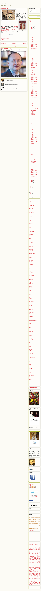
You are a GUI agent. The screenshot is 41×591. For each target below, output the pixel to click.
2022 (31, 20)
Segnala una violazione (33, 387)
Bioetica (38, 548)
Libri (29, 297)
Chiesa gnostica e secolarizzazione (33, 176)
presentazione (31, 345)
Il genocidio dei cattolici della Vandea (34, 74)
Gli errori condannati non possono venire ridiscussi (11, 87)
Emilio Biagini (31, 264)
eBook (30, 256)
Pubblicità (30, 577)
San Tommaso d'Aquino (32, 357)
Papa (37, 575)
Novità (30, 327)
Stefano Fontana (31, 371)
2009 (31, 197)
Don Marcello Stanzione (32, 253)
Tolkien (30, 376)
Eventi (30, 268)
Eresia (30, 265)
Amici (36, 545)
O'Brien (30, 328)
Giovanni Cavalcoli (31, 283)
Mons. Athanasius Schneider (33, 320)
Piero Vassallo (31, 339)
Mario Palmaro (31, 309)
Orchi (39, 574)
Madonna (30, 305)
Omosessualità (31, 331)
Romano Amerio (31, 353)
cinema (30, 238)
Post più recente (3, 43)
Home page (14, 43)
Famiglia (30, 271)
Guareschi (30, 286)
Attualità (30, 219)
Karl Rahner (30, 293)
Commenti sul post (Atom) (15, 46)
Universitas (30, 380)
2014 (31, 191)
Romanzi (30, 354)
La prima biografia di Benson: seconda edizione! (33, 68)
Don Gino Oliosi (31, 250)
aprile (31, 181)
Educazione (30, 558)
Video (30, 382)
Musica (30, 323)
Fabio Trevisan (31, 560)
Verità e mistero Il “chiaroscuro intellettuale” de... (33, 114)
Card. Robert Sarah (31, 230)
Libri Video (30, 298)
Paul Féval (30, 338)
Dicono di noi (31, 246)
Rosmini (30, 356)
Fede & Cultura (31, 272)
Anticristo (30, 213)
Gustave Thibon (31, 287)
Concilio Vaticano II (31, 239)
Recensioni (30, 349)
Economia (38, 556)
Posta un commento (4, 39)
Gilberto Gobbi (31, 279)
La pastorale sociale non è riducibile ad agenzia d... (34, 123)
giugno (32, 32)
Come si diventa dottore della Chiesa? (34, 81)
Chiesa (30, 551)
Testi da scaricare (31, 375)
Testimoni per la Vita (32, 484)
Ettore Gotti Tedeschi (32, 267)
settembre (32, 28)
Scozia (30, 364)
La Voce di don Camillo (10, 3)
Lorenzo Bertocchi (31, 301)
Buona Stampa (34, 549)
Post (31, 10)
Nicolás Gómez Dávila (35, 573)
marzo (32, 182)
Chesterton (30, 235)
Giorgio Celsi (31, 282)
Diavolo (30, 245)
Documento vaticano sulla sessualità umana (34, 110)
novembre (32, 26)
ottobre (32, 27)
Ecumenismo (31, 260)
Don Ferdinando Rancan (32, 249)
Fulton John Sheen (31, 276)
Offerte (30, 330)
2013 (31, 192)
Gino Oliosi (34, 562)
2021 (31, 21)
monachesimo (31, 316)
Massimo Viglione (31, 312)
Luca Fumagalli (34, 567)
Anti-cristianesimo (31, 212)
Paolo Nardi (30, 335)
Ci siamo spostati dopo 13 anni (6, 48)
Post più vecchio (24, 43)
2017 (31, 187)
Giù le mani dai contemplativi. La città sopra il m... (34, 169)
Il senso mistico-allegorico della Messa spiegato (34, 48)
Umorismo (30, 379)
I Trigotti (30, 485)
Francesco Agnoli (31, 275)
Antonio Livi (30, 215)
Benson (30, 224)
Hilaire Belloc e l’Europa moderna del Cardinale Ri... (34, 160)
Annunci (30, 209)
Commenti (31, 11)
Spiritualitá (30, 368)
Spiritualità (38, 580)
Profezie (30, 346)
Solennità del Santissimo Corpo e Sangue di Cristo (34, 86)
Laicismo (30, 294)
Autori (39, 547)
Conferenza (30, 241)
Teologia (37, 581)
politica (30, 342)
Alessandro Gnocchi (31, 205)
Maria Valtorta (31, 308)
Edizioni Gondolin (31, 261)
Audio (30, 220)
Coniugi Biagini (31, 242)
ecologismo (30, 257)
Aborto (30, 201)
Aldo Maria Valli (31, 204)
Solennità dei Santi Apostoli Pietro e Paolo (34, 54)
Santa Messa (31, 360)
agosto (32, 29)
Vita (29, 383)
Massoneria (30, 313)
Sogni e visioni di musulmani (33, 56)
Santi (29, 361)
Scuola (30, 365)
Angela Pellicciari (31, 208)
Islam (30, 291)
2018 (31, 186)
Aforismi (30, 202)
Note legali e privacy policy (31, 530)
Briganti (30, 227)
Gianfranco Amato (37, 561)
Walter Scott (30, 584)
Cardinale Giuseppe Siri (32, 231)
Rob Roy (30, 350)
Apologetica (30, 216)
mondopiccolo (31, 319)
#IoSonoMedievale (33, 130)
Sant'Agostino (38, 579)
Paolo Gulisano (31, 334)
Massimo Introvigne (31, 570)
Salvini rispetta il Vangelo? (34, 108)
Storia (30, 372)
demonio (30, 553)
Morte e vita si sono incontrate (33, 143)
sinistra (30, 580)
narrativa (30, 324)
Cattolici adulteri (31, 234)
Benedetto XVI (31, 223)
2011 (31, 194)
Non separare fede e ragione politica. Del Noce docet (34, 162)
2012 (31, 193)
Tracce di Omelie (37, 582)
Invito (30, 290)
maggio (32, 180)
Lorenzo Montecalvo (32, 302)
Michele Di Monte (34, 571)
